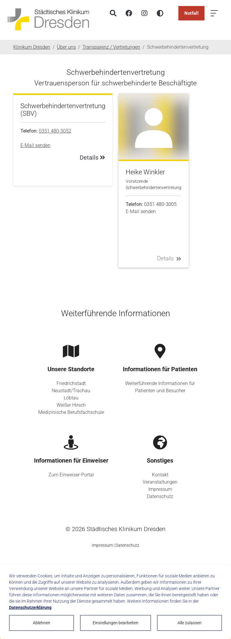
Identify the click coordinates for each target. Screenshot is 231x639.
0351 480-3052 (55, 131)
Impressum (160, 489)
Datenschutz (160, 496)
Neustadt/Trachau (71, 390)
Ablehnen (41, 622)
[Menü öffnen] (214, 13)
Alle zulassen (189, 622)
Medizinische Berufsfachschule (71, 412)
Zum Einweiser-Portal (71, 475)
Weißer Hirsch (71, 405)
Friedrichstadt (71, 383)
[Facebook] (129, 13)
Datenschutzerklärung (30, 607)
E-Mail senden (35, 145)
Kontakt (160, 475)
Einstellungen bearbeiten (115, 622)
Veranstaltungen (160, 482)
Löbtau (71, 398)
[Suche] (113, 13)
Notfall (191, 13)
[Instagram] (144, 13)
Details (169, 258)
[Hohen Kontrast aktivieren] (160, 13)
